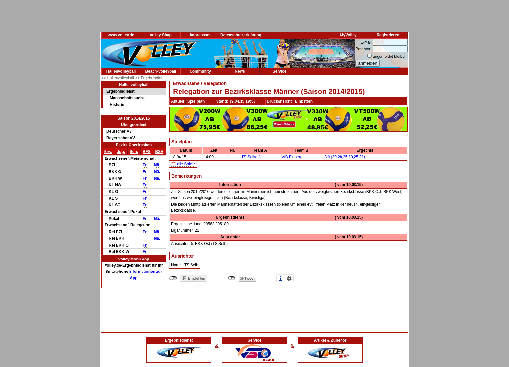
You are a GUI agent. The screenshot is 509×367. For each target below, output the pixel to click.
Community (200, 71)
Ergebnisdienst (120, 91)
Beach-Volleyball (160, 71)
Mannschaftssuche (127, 98)
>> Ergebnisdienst (151, 78)
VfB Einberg (291, 157)
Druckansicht (279, 101)
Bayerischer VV (120, 138)
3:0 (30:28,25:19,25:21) (345, 157)
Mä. (157, 165)
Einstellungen (289, 278)
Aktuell (177, 101)
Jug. (121, 151)
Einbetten (304, 101)
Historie (117, 104)
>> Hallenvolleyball (118, 78)
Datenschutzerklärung (240, 35)
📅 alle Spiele (183, 164)
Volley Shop (161, 35)
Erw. (108, 151)
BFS (147, 151)
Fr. (145, 165)
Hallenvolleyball (121, 71)
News (240, 71)
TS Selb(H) (251, 157)
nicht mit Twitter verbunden (231, 278)
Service (280, 71)
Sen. (134, 151)
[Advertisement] (288, 307)
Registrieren (388, 35)
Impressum (200, 35)
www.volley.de (121, 35)
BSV (159, 151)
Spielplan (196, 101)
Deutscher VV (119, 131)
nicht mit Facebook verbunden (173, 278)
